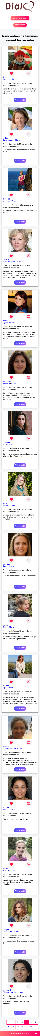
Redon (5, 627)
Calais (5, 566)
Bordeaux (6, 384)
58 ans (17, 140)
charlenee (6, 442)
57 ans (10, 688)
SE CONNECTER (20, 25)
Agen (5, 688)
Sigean (5, 323)
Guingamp (6, 79)
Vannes (5, 810)
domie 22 (6, 199)
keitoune (6, 929)
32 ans (11, 627)
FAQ (10, 1033)
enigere (5, 868)
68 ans (14, 201)
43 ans (12, 505)
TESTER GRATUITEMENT (20, 18)
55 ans (12, 870)
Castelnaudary (8, 140)
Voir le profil (20, 100)
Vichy (5, 444)
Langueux (6, 201)
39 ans (12, 810)
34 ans (10, 444)
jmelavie (6, 686)
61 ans (19, 749)
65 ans (11, 323)
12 (27, 1027)
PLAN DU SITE (23, 1033)
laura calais (7, 564)
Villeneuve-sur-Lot (9, 992)
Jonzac (5, 505)
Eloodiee (6, 807)
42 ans (13, 384)
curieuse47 (7, 990)
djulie (5, 77)
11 (22, 1027)
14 (35, 1027)
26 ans (11, 566)
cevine (5, 138)
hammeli (6, 747)
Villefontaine (7, 931)
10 (18, 1027)
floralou (6, 321)
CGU (15, 1033)
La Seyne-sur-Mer (9, 749)
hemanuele (7, 381)
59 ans (14, 79)
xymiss (5, 625)
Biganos (6, 870)
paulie (5, 503)
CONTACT (34, 1033)
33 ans (16, 931)
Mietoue (6, 260)
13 (31, 1027)
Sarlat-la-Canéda (9, 262)
